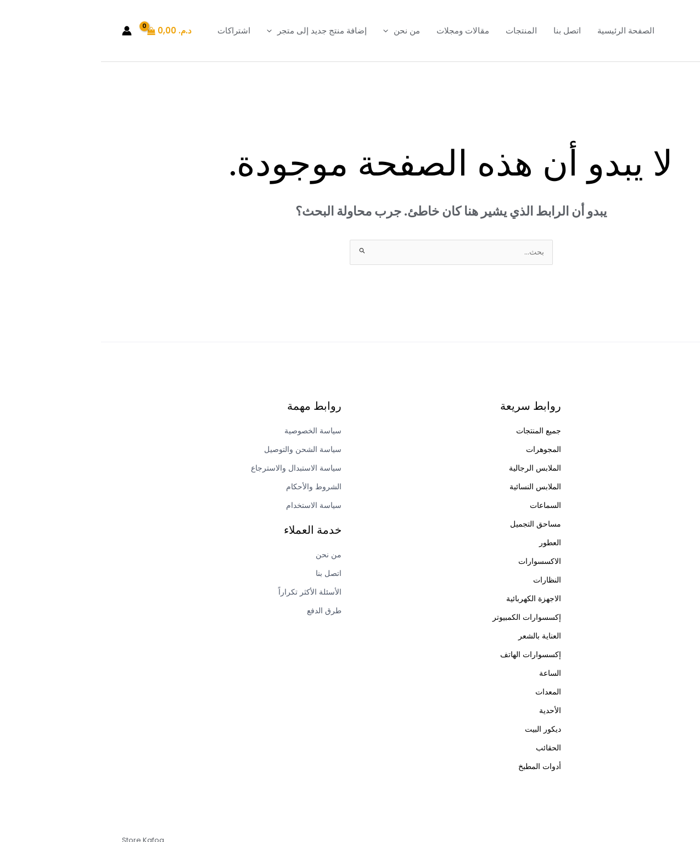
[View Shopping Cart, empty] (69, 31)
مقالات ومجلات (361, 30)
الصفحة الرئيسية (524, 30)
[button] (287, 31)
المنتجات (420, 30)
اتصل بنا (466, 30)
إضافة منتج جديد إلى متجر (216, 31)
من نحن (300, 31)
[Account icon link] (26, 31)
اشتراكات (132, 30)
